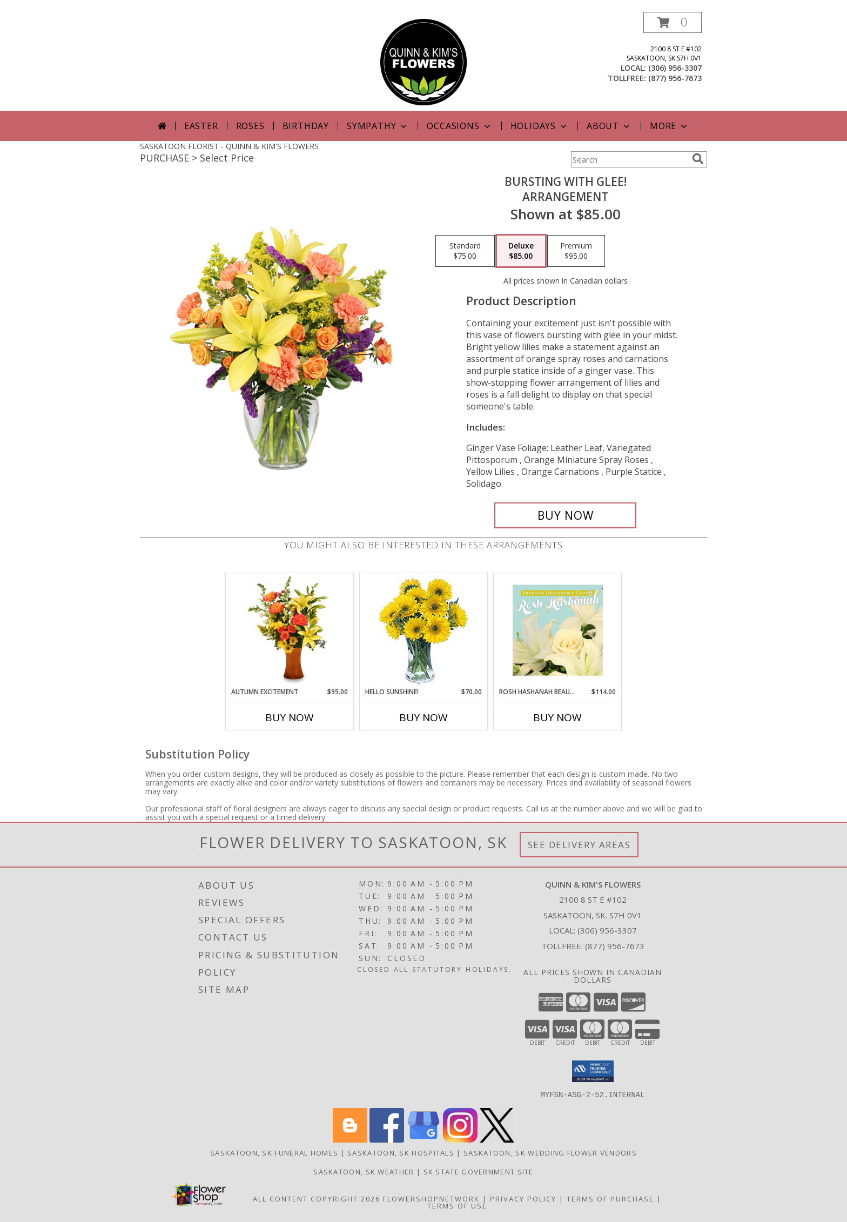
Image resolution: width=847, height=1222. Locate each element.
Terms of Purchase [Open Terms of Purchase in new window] (610, 1198)
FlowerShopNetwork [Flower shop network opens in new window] (431, 1198)
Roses (250, 126)
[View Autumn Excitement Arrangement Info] (290, 629)
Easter (201, 126)
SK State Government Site (479, 1171)
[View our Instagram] (460, 1139)
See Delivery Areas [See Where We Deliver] (579, 844)
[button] (672, 22)
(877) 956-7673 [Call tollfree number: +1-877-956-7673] (675, 78)
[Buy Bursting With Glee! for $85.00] (565, 515)
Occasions (459, 126)
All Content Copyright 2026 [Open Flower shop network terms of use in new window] (316, 1198)
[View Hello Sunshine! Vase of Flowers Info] (424, 630)
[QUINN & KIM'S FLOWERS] (423, 61)
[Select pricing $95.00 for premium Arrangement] (576, 251)
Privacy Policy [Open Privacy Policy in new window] (523, 1198)
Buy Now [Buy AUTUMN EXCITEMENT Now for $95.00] (289, 717)
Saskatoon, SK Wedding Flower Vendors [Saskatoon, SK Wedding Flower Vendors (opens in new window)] (550, 1152)
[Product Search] (629, 159)
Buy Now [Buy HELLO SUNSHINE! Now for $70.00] (423, 717)
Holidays (539, 126)
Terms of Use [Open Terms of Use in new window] (457, 1205)
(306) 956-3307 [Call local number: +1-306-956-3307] (675, 68)
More (669, 126)
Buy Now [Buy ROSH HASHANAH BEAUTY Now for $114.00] (557, 717)
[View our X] (497, 1139)
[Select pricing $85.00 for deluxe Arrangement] (521, 251)
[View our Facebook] (386, 1139)
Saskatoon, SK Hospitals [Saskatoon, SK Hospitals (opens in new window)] (400, 1152)
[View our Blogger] (350, 1139)
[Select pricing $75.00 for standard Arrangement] (465, 251)
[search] (698, 159)
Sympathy (378, 126)
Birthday (306, 126)
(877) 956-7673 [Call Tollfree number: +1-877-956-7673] (614, 946)
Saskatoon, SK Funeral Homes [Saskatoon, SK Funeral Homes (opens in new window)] (274, 1152)
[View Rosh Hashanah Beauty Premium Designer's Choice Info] (558, 629)
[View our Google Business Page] (423, 1139)
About (609, 126)
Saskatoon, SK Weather (363, 1171)
